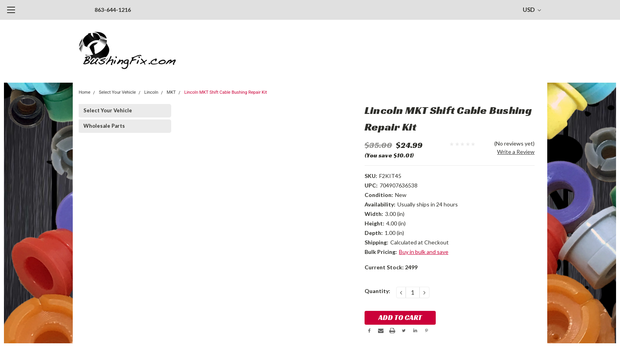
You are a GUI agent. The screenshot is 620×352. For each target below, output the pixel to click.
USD (532, 9)
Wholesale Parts (104, 126)
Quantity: (377, 291)
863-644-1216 (113, 9)
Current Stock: (391, 267)
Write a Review (516, 151)
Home (85, 92)
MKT (171, 92)
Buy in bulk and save (423, 251)
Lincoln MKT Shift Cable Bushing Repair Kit (225, 92)
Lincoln (151, 92)
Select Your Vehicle (117, 92)
